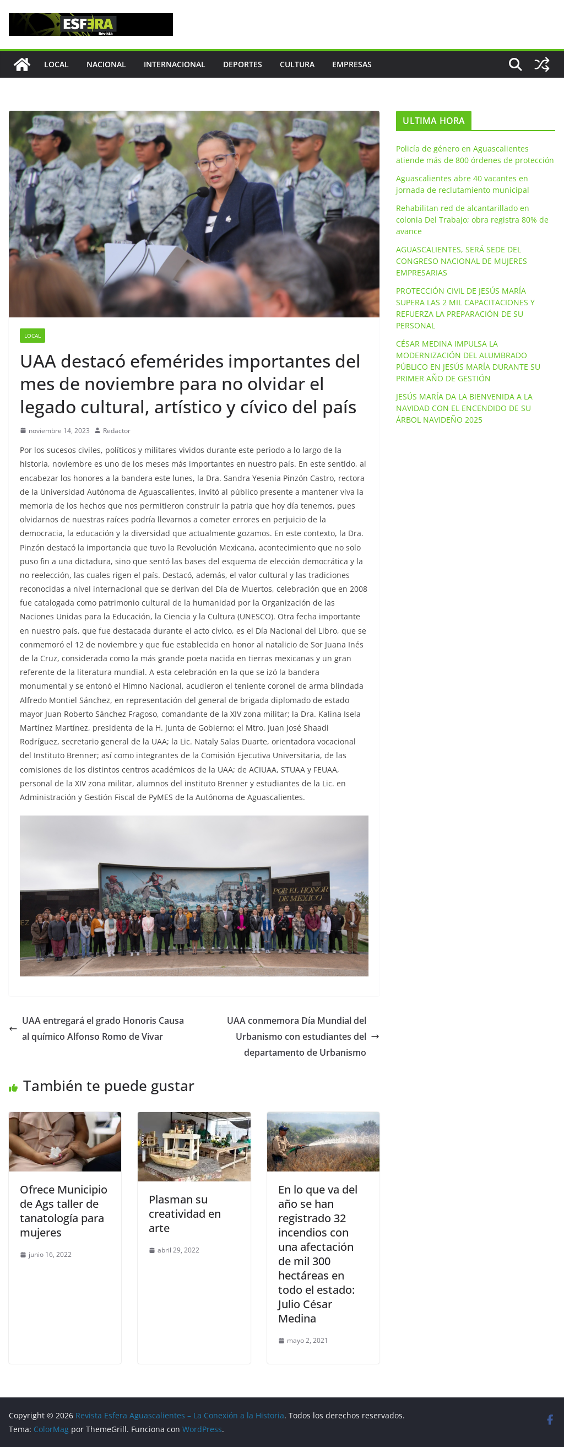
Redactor (117, 430)
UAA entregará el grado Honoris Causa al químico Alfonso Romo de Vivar (96, 1028)
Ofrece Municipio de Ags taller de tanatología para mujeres (63, 1211)
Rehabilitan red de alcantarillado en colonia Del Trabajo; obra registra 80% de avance (472, 219)
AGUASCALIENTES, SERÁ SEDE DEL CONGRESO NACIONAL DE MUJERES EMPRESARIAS (461, 261)
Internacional (174, 64)
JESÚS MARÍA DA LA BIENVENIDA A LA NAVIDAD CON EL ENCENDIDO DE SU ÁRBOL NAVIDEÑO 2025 (464, 408)
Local (56, 64)
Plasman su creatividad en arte (185, 1213)
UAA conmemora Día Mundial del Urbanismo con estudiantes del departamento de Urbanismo (303, 1036)
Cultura (297, 64)
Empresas (352, 64)
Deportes (242, 64)
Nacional (106, 64)
